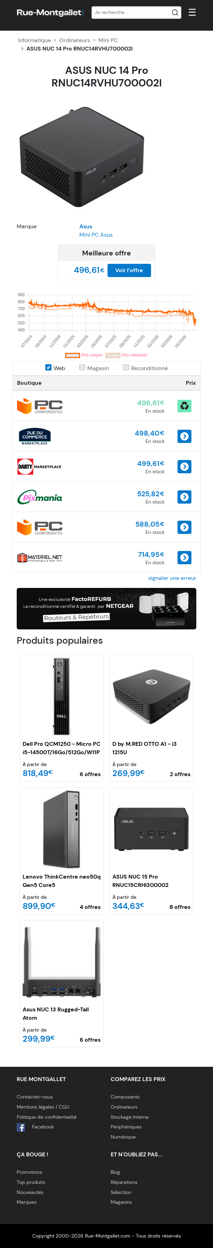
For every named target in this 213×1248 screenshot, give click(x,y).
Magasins (121, 1202)
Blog (115, 1172)
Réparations (124, 1182)
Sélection (121, 1192)
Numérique (123, 1137)
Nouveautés (30, 1192)
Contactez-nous (35, 1097)
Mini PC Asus (96, 234)
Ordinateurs (74, 40)
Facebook (35, 1127)
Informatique (34, 40)
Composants (125, 1097)
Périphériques (126, 1127)
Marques (27, 1202)
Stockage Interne (130, 1117)
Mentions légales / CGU (43, 1107)
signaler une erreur (172, 578)
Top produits (31, 1182)
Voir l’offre (129, 270)
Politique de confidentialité (47, 1117)
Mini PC (108, 40)
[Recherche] (136, 12)
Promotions (29, 1172)
